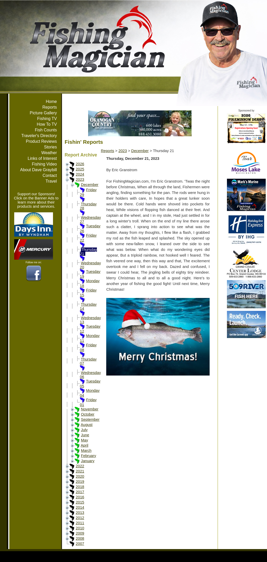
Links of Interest (42, 158)
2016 (80, 497)
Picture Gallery (43, 113)
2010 (80, 528)
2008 (80, 538)
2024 (80, 174)
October (87, 414)
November (89, 409)
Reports (49, 107)
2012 (80, 518)
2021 (80, 471)
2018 (80, 487)
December (89, 185)
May (84, 440)
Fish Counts (46, 130)
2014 (80, 507)
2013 (80, 513)
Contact (50, 175)
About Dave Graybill (38, 170)
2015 (80, 502)
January (87, 461)
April (84, 445)
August (87, 425)
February (88, 456)
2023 (80, 179)
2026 (80, 164)
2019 (80, 481)
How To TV (47, 124)
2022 (80, 466)
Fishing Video (44, 164)
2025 (80, 169)
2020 (80, 476)
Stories (50, 147)
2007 (80, 544)
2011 (80, 523)
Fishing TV (47, 118)
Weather (49, 153)
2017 (80, 492)
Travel (51, 181)
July (84, 430)
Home (51, 101)
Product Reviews (41, 141)
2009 (80, 533)
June (85, 435)
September (90, 419)
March (86, 450)
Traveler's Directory (39, 135)
